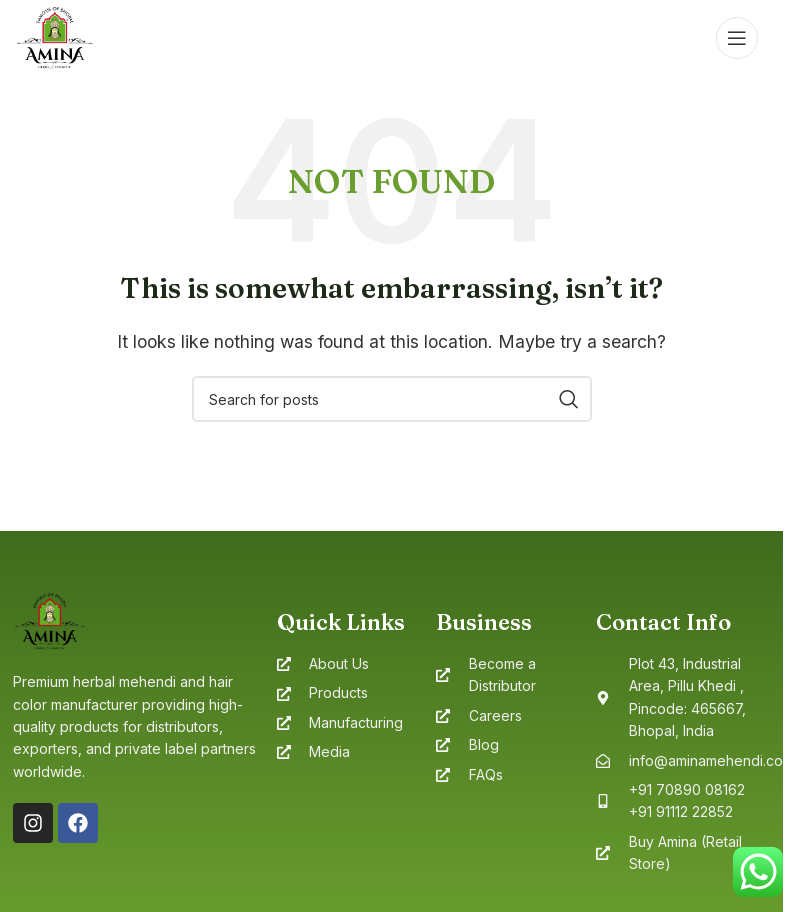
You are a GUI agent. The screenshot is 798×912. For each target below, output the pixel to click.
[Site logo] (54, 36)
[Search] (392, 399)
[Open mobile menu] (737, 38)
